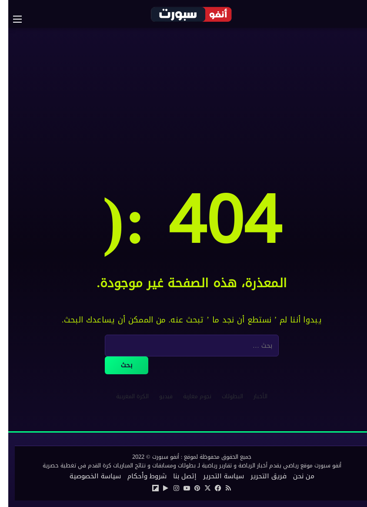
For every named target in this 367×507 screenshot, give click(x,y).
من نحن (295, 476)
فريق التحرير (260, 476)
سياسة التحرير (215, 476)
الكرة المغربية (124, 396)
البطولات (224, 396)
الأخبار (252, 396)
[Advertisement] (183, 97)
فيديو (157, 396)
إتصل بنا (176, 476)
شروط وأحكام (138, 476)
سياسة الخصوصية (87, 476)
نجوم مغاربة (189, 396)
